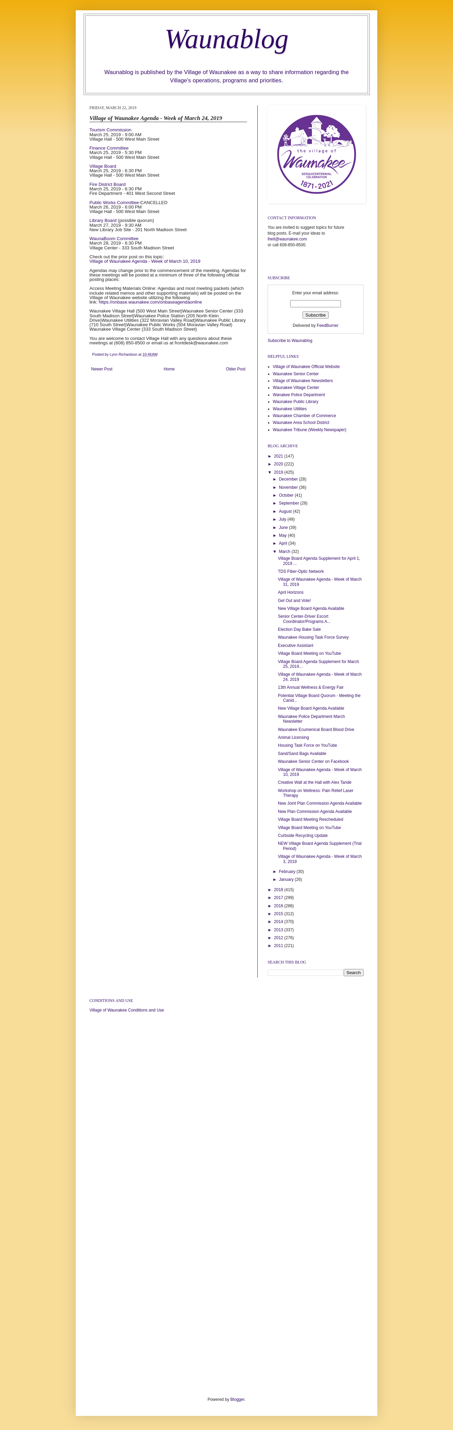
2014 (279, 921)
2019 (279, 472)
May (283, 535)
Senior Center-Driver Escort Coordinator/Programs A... (304, 619)
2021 (279, 456)
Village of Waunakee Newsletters (303, 380)
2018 (279, 889)
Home (169, 369)
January (287, 879)
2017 (279, 897)
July (283, 519)
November (289, 487)
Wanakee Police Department (299, 394)
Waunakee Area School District (301, 422)
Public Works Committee (114, 202)
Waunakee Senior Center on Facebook (313, 761)
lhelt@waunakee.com (287, 239)
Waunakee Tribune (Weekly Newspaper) (309, 429)
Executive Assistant (295, 645)
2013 (279, 929)
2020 (279, 464)
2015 (279, 913)
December (289, 479)
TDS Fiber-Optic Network (301, 571)
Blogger (237, 1399)
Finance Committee (108, 148)
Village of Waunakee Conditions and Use (126, 1010)
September (289, 503)
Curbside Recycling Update (303, 835)
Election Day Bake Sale (299, 629)
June (284, 527)
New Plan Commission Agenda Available (315, 811)
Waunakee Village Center (296, 387)
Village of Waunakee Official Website (306, 366)
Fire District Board (107, 184)
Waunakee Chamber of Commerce (304, 415)
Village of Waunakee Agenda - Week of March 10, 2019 (144, 261)
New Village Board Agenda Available (311, 608)
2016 (279, 905)
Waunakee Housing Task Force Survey (313, 637)
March (285, 551)
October (287, 495)
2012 (279, 937)
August (286, 511)
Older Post (235, 369)
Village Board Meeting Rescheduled (310, 819)
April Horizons (291, 592)
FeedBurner (327, 325)
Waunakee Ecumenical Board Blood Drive (316, 729)
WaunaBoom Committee (113, 238)
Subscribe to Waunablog (290, 340)
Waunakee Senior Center (296, 373)
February (287, 871)
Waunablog (226, 39)
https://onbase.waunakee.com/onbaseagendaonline (150, 302)
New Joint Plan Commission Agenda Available (320, 803)
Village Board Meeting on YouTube (309, 653)
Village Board (102, 166)
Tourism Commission (110, 129)
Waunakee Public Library (295, 401)
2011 (279, 945)
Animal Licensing (293, 737)
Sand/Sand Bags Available (302, 753)
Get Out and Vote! (294, 600)
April (283, 543)
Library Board (103, 220)
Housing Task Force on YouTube (307, 745)
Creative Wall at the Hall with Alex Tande (315, 782)
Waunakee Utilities (290, 408)
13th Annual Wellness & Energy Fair (311, 687)
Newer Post (101, 369)
